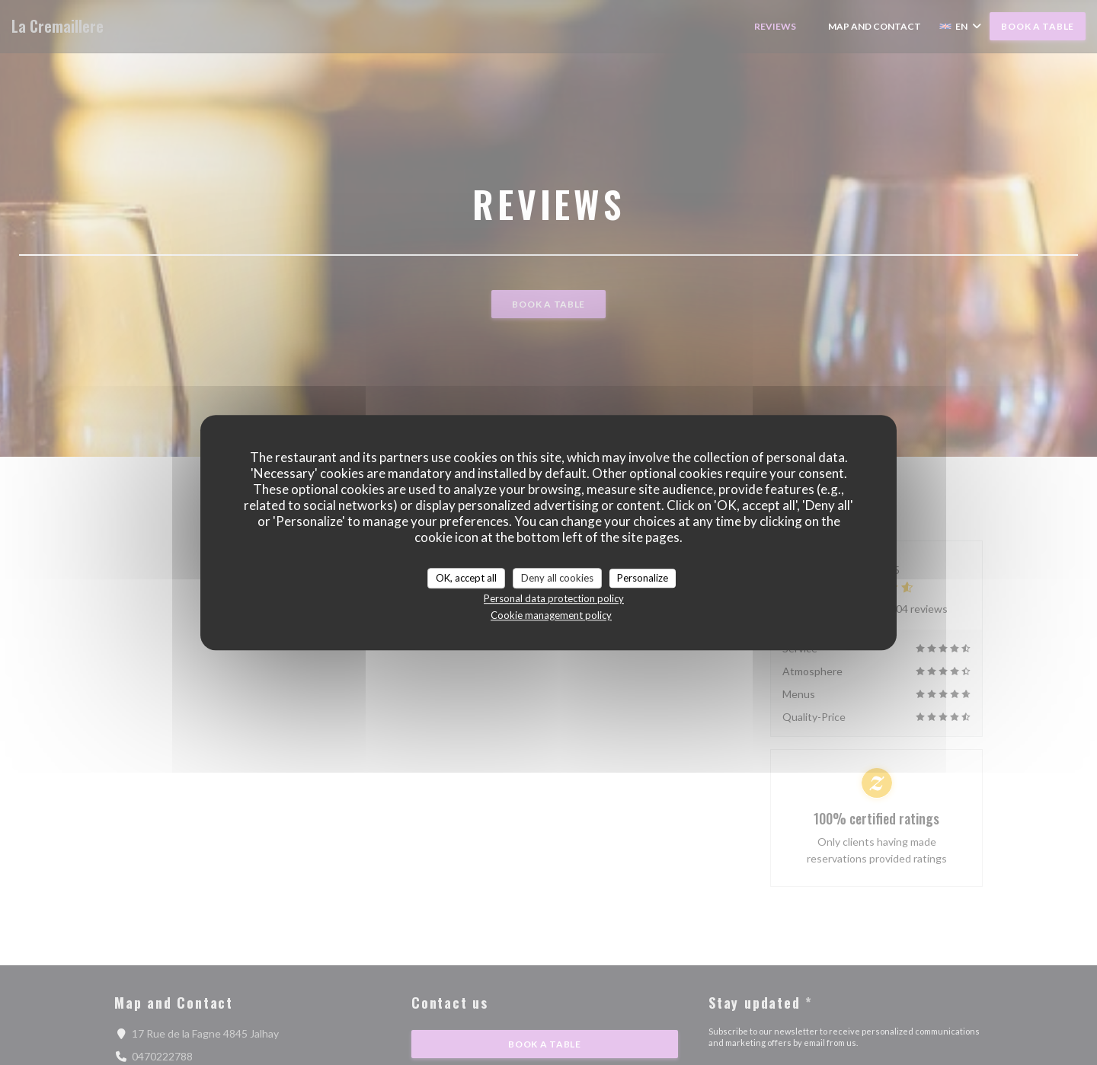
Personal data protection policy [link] (554, 598)
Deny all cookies (557, 578)
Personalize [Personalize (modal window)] (642, 578)
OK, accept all (466, 578)
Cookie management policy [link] (551, 615)
